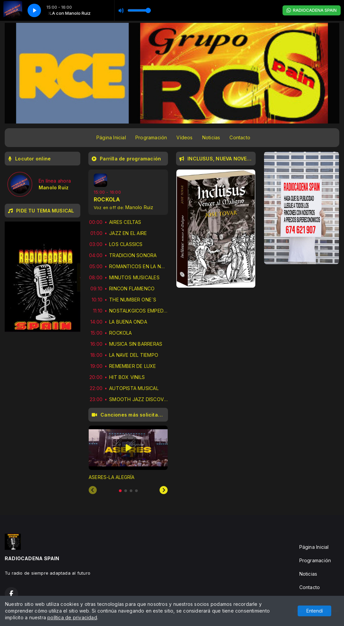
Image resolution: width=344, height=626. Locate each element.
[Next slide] (164, 490)
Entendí (314, 611)
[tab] (120, 490)
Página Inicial (111, 137)
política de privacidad (72, 617)
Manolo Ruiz (139, 207)
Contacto (239, 137)
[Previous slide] (93, 490)
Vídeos (184, 137)
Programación (151, 137)
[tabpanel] (128, 453)
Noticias (211, 137)
